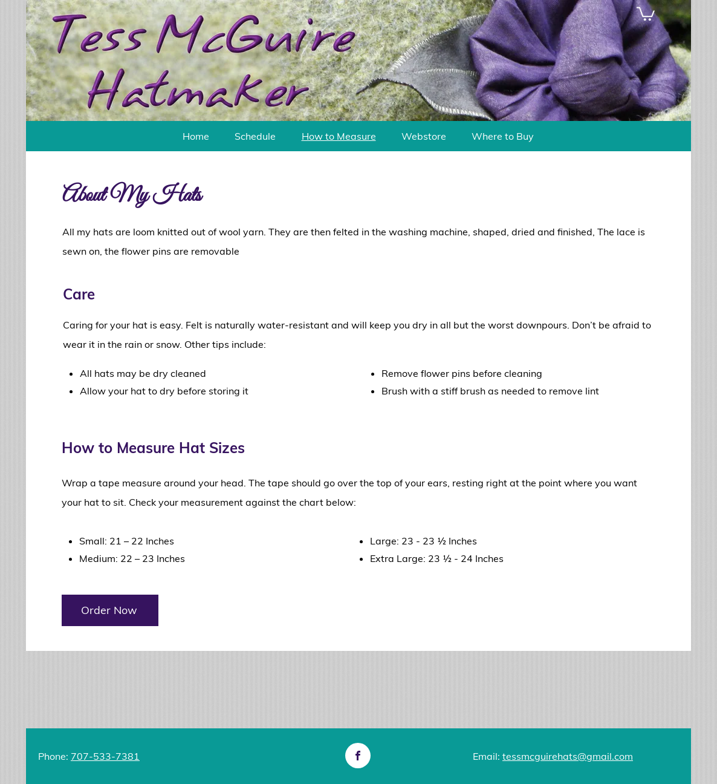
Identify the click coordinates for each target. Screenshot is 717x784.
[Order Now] (110, 610)
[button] (646, 13)
